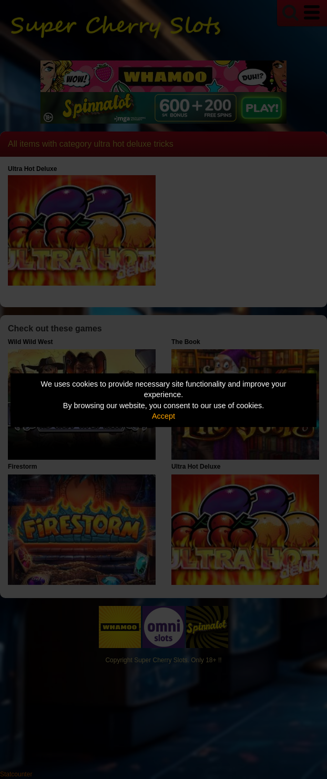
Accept (163, 416)
